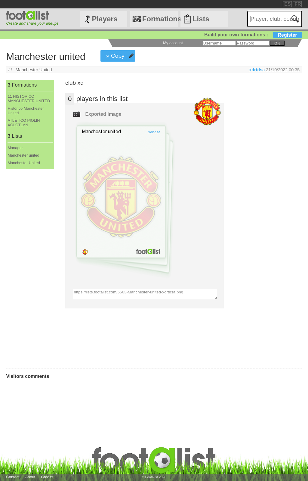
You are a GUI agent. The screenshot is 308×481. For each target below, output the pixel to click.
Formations (160, 19)
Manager (15, 148)
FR (297, 4)
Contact (12, 477)
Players (105, 19)
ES (287, 4)
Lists (200, 19)
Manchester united (23, 155)
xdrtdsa (257, 69)
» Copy (115, 56)
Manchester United (34, 69)
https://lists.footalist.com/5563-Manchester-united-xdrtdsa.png (145, 294)
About (30, 477)
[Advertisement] (29, 269)
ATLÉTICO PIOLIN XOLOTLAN (24, 122)
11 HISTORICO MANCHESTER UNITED (29, 98)
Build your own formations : (253, 34)
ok (277, 43)
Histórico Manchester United (26, 110)
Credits (47, 477)
